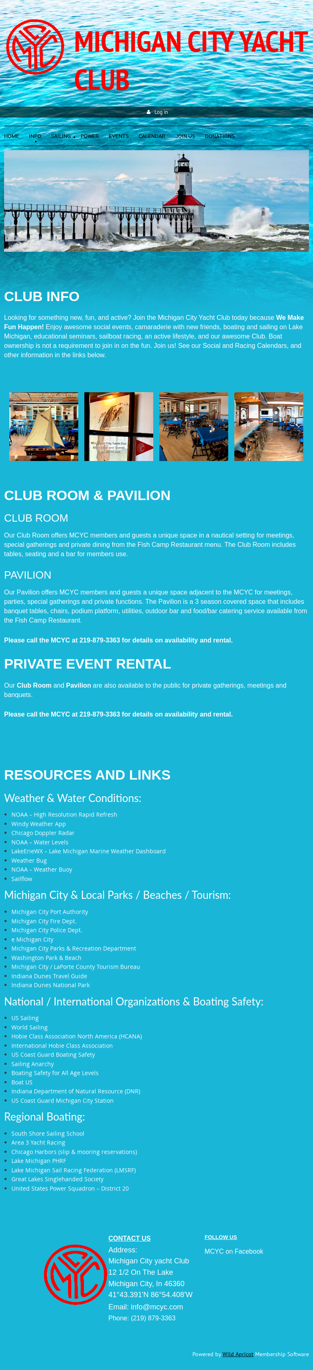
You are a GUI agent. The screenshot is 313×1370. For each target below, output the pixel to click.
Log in (161, 112)
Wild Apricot (238, 1354)
